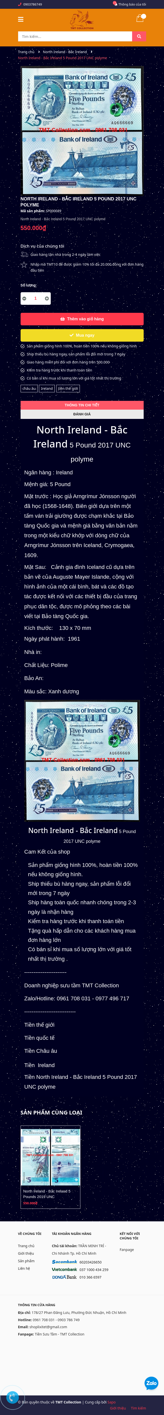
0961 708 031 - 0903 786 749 (56, 1319)
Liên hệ (24, 1268)
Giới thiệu (26, 1253)
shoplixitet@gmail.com (48, 1326)
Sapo (111, 1402)
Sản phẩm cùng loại (51, 1112)
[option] (50, 1167)
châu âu (29, 388)
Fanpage (127, 1249)
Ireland (47, 388)
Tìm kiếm (138, 1408)
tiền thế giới (68, 388)
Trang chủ (26, 1245)
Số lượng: (29, 285)
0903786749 (32, 4)
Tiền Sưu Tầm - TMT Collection (59, 1334)
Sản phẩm (26, 1260)
